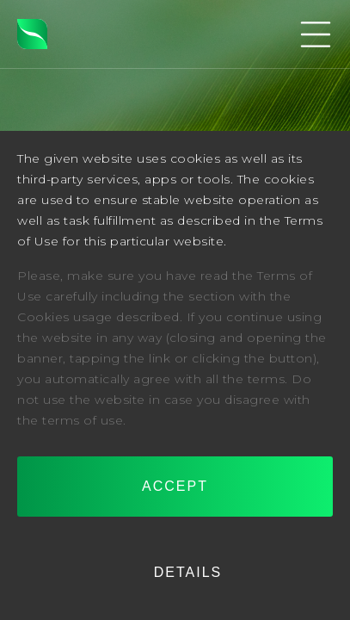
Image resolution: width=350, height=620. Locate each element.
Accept (175, 486)
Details (188, 572)
